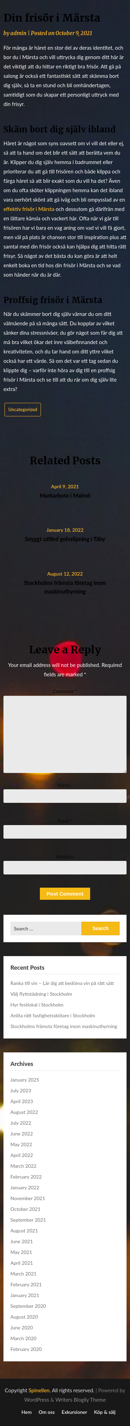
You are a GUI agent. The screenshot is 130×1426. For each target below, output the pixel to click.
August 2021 (24, 1230)
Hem (26, 1412)
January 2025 (24, 1080)
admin (18, 33)
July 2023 (20, 1090)
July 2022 (20, 1123)
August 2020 (24, 1317)
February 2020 (26, 1349)
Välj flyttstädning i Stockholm (41, 994)
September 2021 (28, 1220)
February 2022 (26, 1177)
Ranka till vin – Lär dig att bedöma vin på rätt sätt (62, 983)
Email (65, 821)
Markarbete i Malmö (65, 495)
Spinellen (39, 1390)
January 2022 (24, 1187)
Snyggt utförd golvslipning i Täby (65, 539)
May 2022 (21, 1144)
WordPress (36, 1399)
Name (65, 785)
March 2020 (23, 1338)
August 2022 (24, 1112)
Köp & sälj (104, 1412)
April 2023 (21, 1101)
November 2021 (27, 1198)
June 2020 (21, 1327)
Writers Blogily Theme (80, 1399)
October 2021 (25, 1209)
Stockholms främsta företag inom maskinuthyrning (63, 1026)
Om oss (46, 1412)
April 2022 (21, 1155)
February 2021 (26, 1284)
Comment (65, 691)
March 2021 (23, 1274)
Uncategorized (22, 409)
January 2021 (24, 1295)
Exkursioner (74, 1412)
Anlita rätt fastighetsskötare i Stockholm (52, 1015)
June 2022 (21, 1133)
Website (65, 856)
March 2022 (23, 1166)
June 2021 (21, 1241)
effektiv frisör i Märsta (28, 209)
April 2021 (21, 1263)
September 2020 (28, 1306)
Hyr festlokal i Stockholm (36, 1005)
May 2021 (21, 1252)
